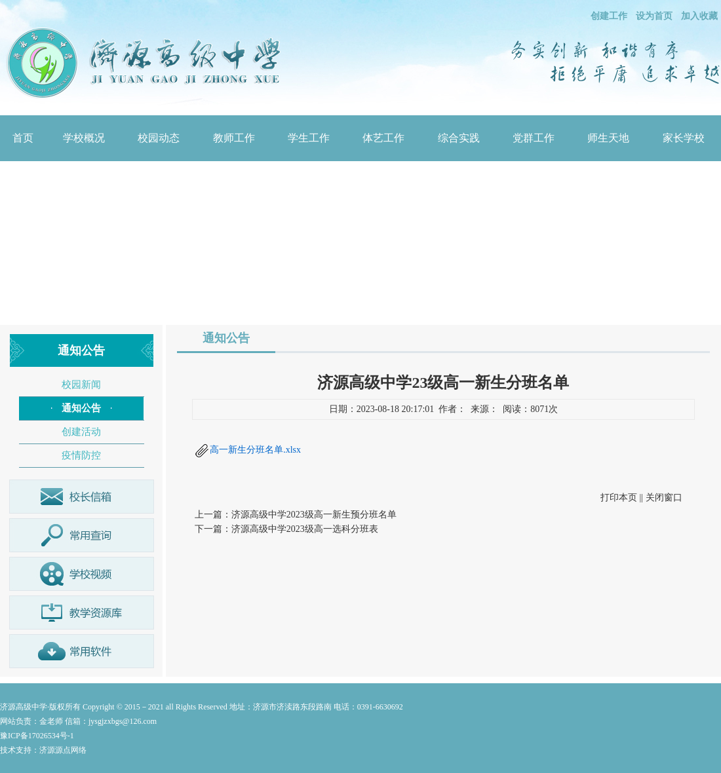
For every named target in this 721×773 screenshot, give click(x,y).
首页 (22, 137)
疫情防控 (81, 455)
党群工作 (534, 137)
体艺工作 (383, 137)
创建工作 (609, 16)
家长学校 (684, 137)
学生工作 (309, 137)
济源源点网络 (63, 750)
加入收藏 (699, 16)
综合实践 (459, 137)
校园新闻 (81, 384)
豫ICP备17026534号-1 (37, 735)
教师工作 (234, 137)
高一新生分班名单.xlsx (255, 450)
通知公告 (81, 408)
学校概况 (84, 137)
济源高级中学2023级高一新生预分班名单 (314, 514)
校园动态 (159, 137)
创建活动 (81, 431)
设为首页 (654, 16)
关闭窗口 (664, 497)
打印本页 (618, 497)
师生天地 (608, 137)
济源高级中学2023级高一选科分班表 (304, 529)
